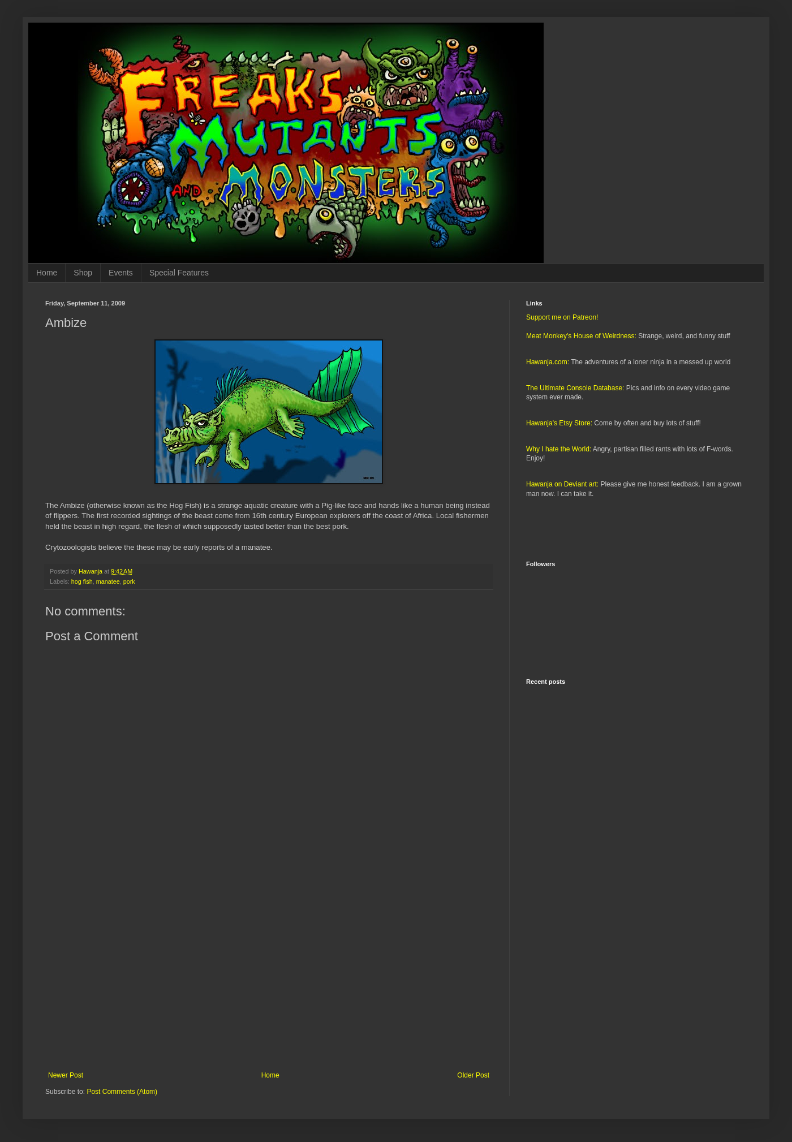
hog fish (82, 581)
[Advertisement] (268, 978)
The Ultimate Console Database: (575, 388)
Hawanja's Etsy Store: (559, 423)
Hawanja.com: (547, 362)
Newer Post (65, 1075)
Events (121, 272)
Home (46, 272)
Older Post (473, 1075)
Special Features (179, 272)
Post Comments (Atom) (122, 1092)
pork (129, 581)
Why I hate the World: (558, 449)
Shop (83, 272)
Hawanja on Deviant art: (562, 484)
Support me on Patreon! (562, 317)
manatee (108, 581)
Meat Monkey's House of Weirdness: (581, 336)
